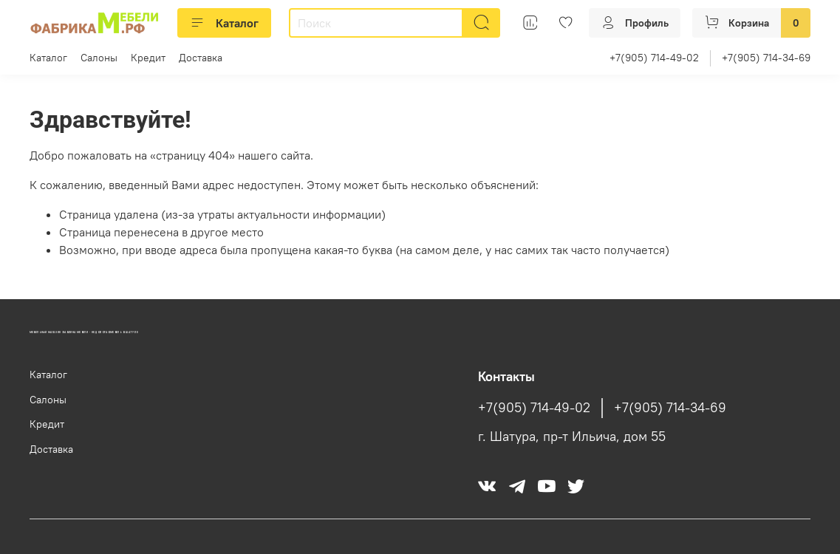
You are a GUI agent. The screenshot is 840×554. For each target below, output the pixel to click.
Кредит (148, 57)
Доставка (200, 57)
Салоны (99, 57)
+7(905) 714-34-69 (766, 57)
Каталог (224, 23)
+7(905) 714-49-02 (654, 57)
